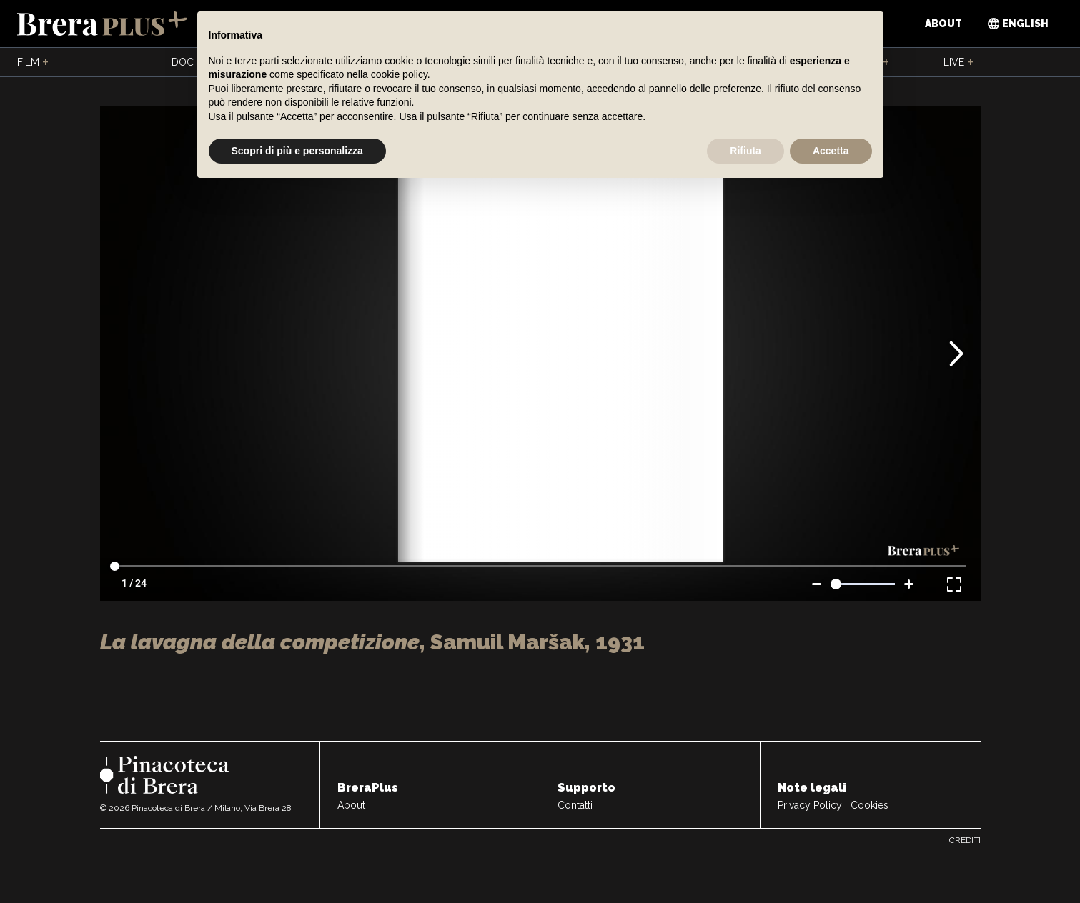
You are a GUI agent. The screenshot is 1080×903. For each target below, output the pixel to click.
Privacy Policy (810, 805)
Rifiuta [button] (745, 150)
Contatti (575, 805)
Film (33, 62)
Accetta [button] (831, 150)
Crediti (965, 840)
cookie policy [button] (399, 74)
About (943, 23)
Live (958, 62)
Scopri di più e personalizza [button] (297, 150)
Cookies (869, 805)
